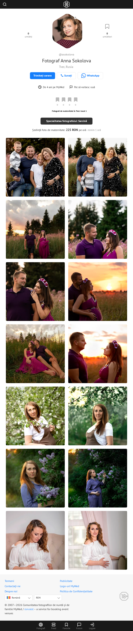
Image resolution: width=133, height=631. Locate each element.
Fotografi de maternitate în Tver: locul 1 (69, 111)
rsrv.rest (28, 609)
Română (13, 597)
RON (38, 597)
